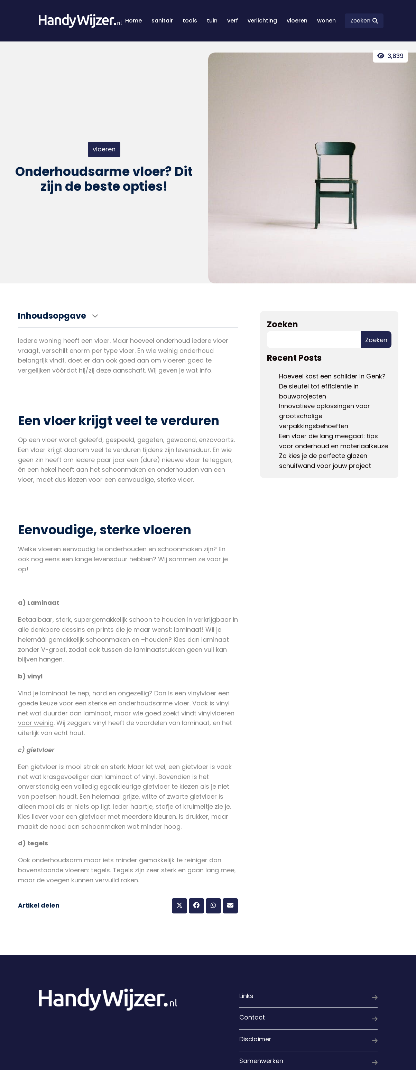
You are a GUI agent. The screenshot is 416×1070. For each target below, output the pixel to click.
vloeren (297, 21)
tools (190, 21)
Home (133, 21)
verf (232, 21)
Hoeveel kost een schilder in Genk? (332, 376)
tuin (212, 21)
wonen (326, 21)
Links (308, 997)
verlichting (262, 21)
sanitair (162, 21)
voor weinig (36, 723)
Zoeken (282, 324)
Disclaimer (308, 1040)
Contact (308, 1018)
